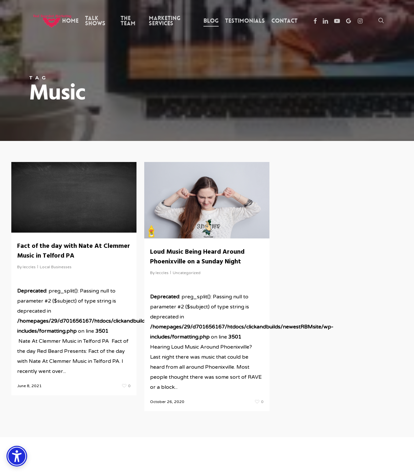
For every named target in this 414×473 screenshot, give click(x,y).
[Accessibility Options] (16, 456)
